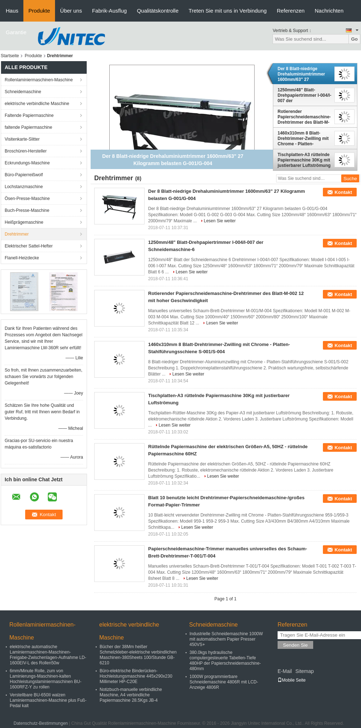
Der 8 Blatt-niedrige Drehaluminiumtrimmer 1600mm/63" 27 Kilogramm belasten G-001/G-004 (301, 74)
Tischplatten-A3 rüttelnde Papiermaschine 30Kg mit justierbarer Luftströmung (304, 160)
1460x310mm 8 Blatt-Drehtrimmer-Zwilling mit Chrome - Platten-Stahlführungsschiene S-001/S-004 (303, 138)
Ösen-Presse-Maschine (27, 198)
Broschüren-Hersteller (26, 151)
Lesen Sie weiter (220, 220)
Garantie (16, 32)
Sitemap (304, 671)
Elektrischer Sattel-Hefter (28, 246)
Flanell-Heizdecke (22, 257)
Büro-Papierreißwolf (24, 174)
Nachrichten (329, 11)
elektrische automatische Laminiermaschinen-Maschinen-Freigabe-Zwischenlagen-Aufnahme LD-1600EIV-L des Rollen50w (48, 654)
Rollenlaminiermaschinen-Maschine (39, 79)
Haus (12, 11)
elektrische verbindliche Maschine (37, 103)
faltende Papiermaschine (28, 127)
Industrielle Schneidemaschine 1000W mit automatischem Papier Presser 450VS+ (226, 639)
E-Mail (285, 671)
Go (354, 39)
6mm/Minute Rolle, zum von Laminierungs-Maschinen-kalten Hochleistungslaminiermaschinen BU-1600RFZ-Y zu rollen (45, 679)
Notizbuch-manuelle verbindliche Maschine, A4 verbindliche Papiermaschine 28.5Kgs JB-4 (131, 695)
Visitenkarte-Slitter (22, 139)
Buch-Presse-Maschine (27, 210)
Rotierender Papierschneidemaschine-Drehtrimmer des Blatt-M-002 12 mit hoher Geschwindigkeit (304, 117)
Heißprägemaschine (24, 222)
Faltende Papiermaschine (29, 115)
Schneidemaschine (23, 91)
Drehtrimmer (17, 234)
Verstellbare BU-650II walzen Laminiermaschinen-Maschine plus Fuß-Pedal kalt (48, 700)
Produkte (39, 11)
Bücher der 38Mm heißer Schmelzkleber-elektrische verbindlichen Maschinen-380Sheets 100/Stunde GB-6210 (138, 654)
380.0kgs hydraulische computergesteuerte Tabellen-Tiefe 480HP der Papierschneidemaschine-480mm (225, 660)
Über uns (71, 11)
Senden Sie (295, 645)
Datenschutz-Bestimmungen (41, 723)
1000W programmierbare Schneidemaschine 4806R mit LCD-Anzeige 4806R (223, 682)
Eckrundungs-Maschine (27, 162)
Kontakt (343, 192)
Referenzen (291, 11)
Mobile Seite (292, 680)
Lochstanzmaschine (24, 186)
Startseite (10, 55)
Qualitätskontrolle (158, 11)
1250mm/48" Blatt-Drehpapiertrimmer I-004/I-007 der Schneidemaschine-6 (304, 95)
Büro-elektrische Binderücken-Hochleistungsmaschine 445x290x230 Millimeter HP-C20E (136, 676)
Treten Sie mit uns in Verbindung (228, 11)
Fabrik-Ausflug (109, 11)
